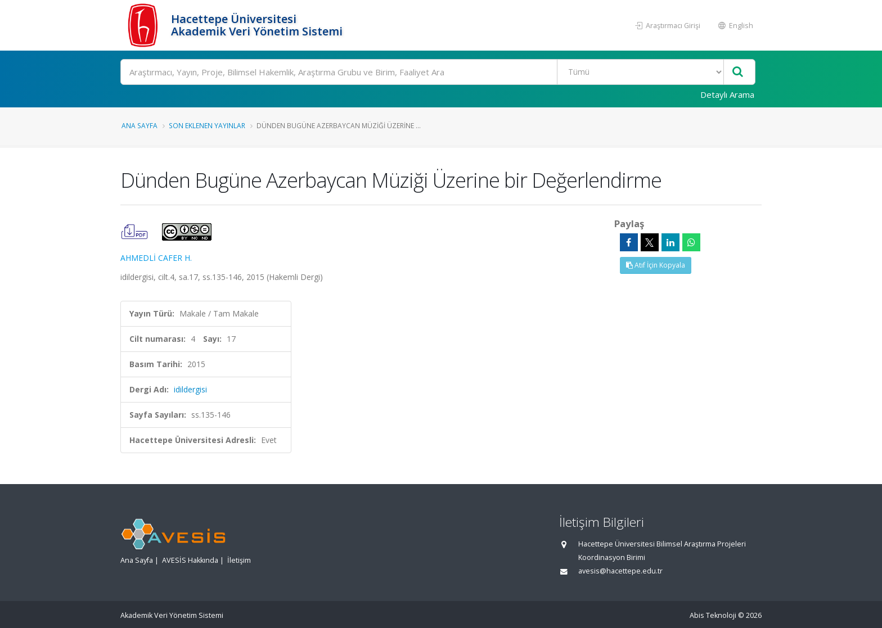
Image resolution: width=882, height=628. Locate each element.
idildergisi (190, 389)
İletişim (239, 560)
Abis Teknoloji (713, 615)
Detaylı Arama (727, 94)
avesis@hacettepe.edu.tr (620, 571)
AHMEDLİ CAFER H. (156, 257)
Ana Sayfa (140, 125)
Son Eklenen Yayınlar (207, 125)
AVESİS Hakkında (190, 560)
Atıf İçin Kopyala (655, 265)
